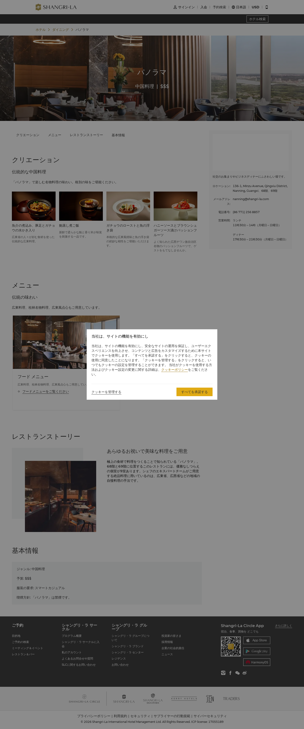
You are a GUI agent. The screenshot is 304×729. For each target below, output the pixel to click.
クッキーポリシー (174, 369)
